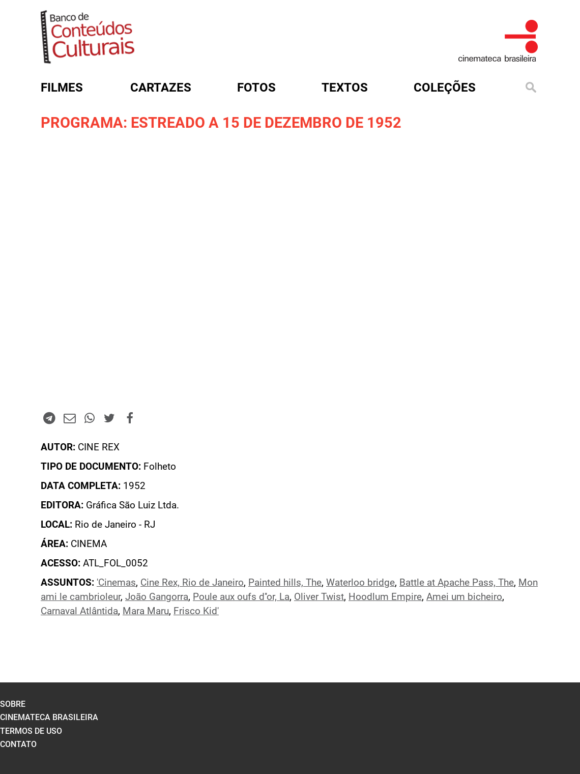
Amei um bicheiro (464, 597)
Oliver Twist (319, 597)
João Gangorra (156, 597)
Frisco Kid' (196, 611)
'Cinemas (116, 582)
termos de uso (31, 731)
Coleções (445, 87)
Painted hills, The (285, 582)
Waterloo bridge (360, 582)
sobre (12, 704)
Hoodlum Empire (385, 597)
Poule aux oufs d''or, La (241, 597)
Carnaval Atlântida (79, 611)
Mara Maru (146, 611)
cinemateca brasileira (49, 717)
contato (18, 744)
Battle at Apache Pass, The (456, 582)
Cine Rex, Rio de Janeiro (192, 582)
